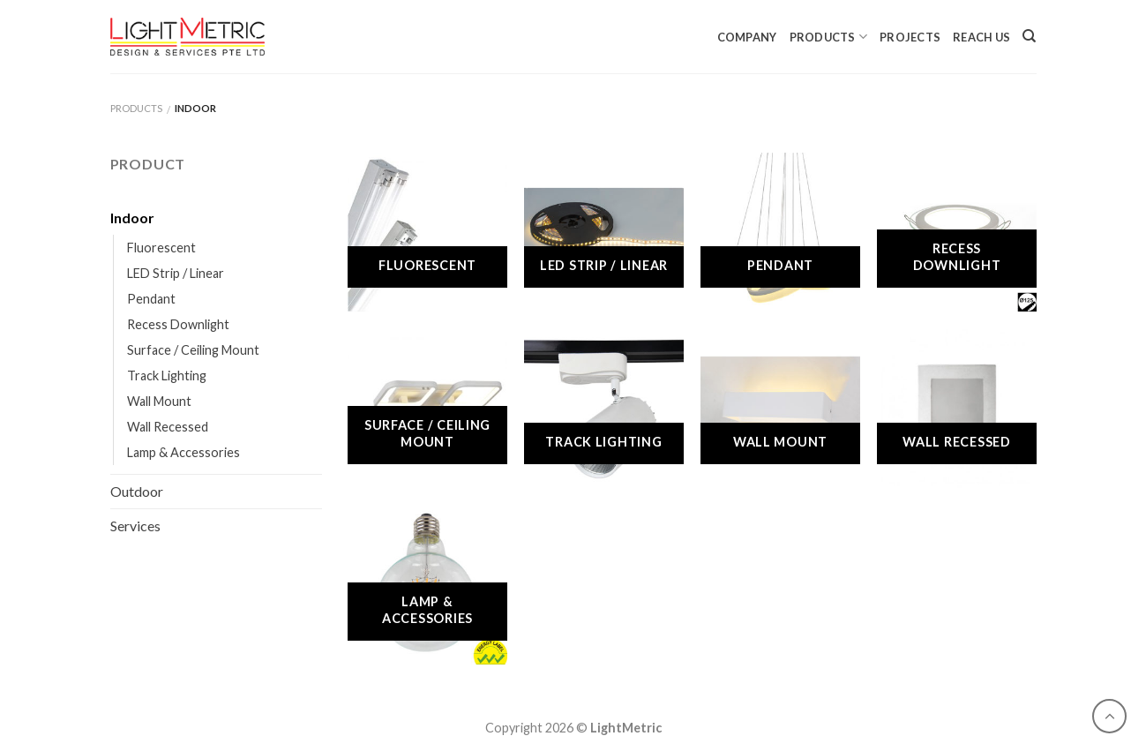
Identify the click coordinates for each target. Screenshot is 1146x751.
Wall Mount (159, 401)
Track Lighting (166, 375)
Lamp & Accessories (183, 452)
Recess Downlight (178, 324)
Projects (910, 37)
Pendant (151, 298)
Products (829, 36)
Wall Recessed (167, 426)
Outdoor (136, 491)
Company (747, 37)
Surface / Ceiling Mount (193, 349)
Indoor (132, 217)
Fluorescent (161, 247)
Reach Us (981, 37)
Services (135, 525)
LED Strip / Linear (175, 273)
